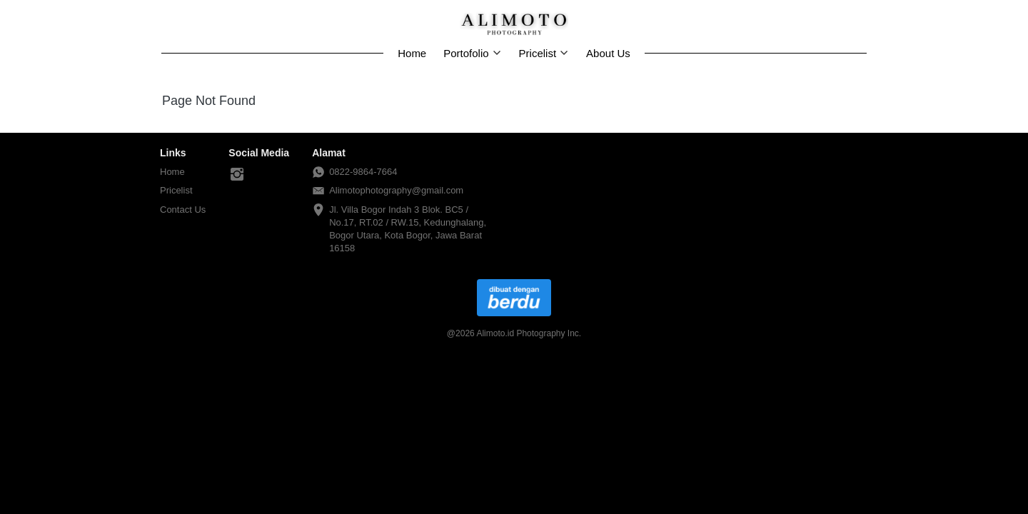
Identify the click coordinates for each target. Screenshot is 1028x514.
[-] (237, 175)
